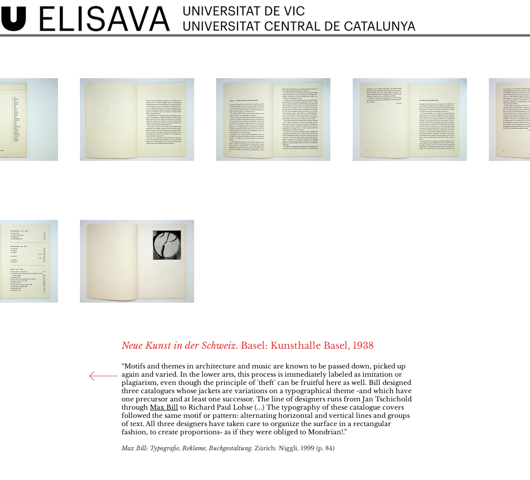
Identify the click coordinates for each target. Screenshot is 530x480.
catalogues (158, 391)
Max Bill (164, 407)
